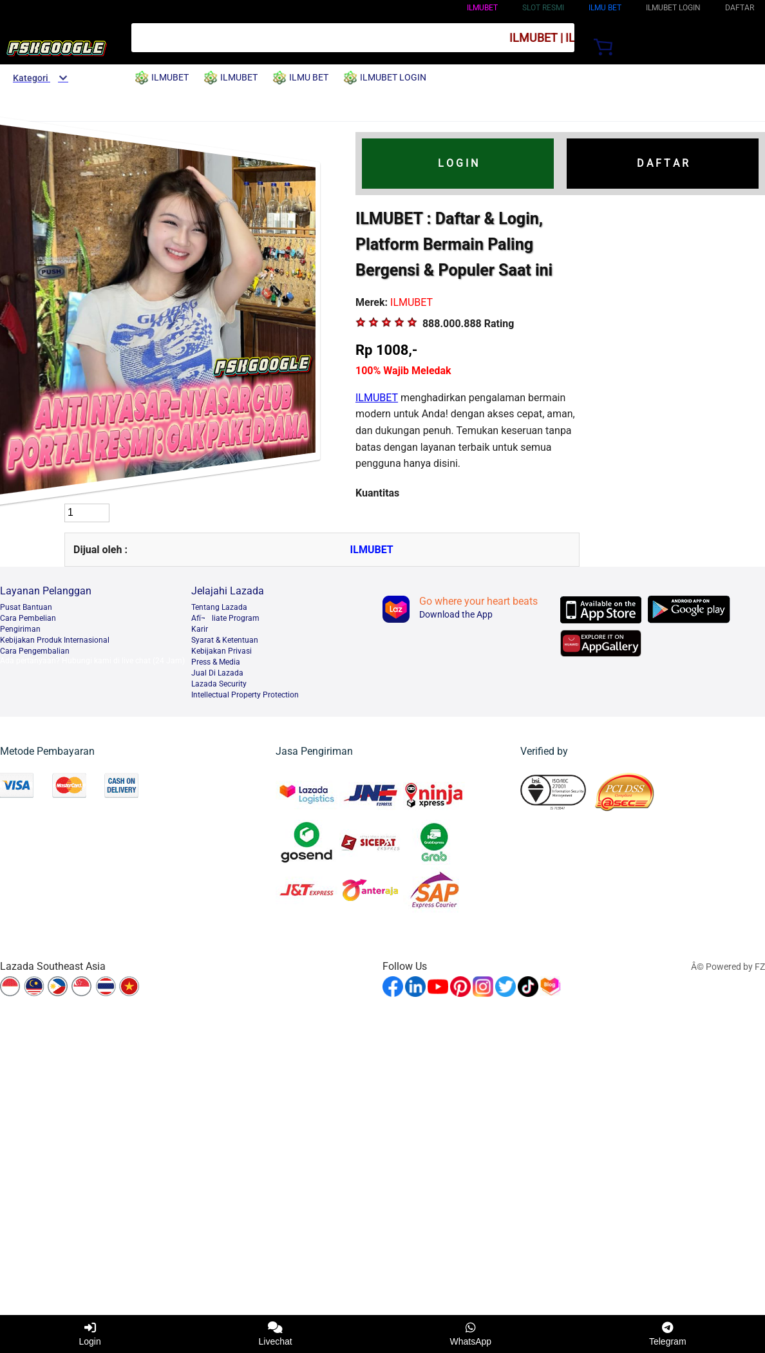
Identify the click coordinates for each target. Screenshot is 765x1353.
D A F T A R (662, 163)
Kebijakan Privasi (221, 651)
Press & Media (215, 662)
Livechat (275, 1334)
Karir (199, 629)
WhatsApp (471, 1334)
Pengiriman (20, 629)
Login (89, 1334)
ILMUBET (482, 7)
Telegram (667, 1334)
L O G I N (458, 163)
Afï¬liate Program (225, 618)
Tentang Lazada (219, 607)
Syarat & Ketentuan (224, 640)
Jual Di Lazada (217, 672)
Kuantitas (377, 493)
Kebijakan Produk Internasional (54, 640)
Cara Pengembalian (35, 651)
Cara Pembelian (28, 618)
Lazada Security (219, 683)
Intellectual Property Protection (245, 694)
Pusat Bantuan (26, 607)
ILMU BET (605, 7)
